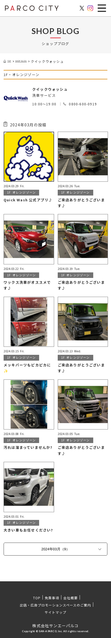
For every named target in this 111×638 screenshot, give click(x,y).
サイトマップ (55, 612)
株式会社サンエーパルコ (55, 625)
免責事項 (52, 597)
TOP (37, 597)
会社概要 (70, 597)
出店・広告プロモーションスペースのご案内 (55, 605)
